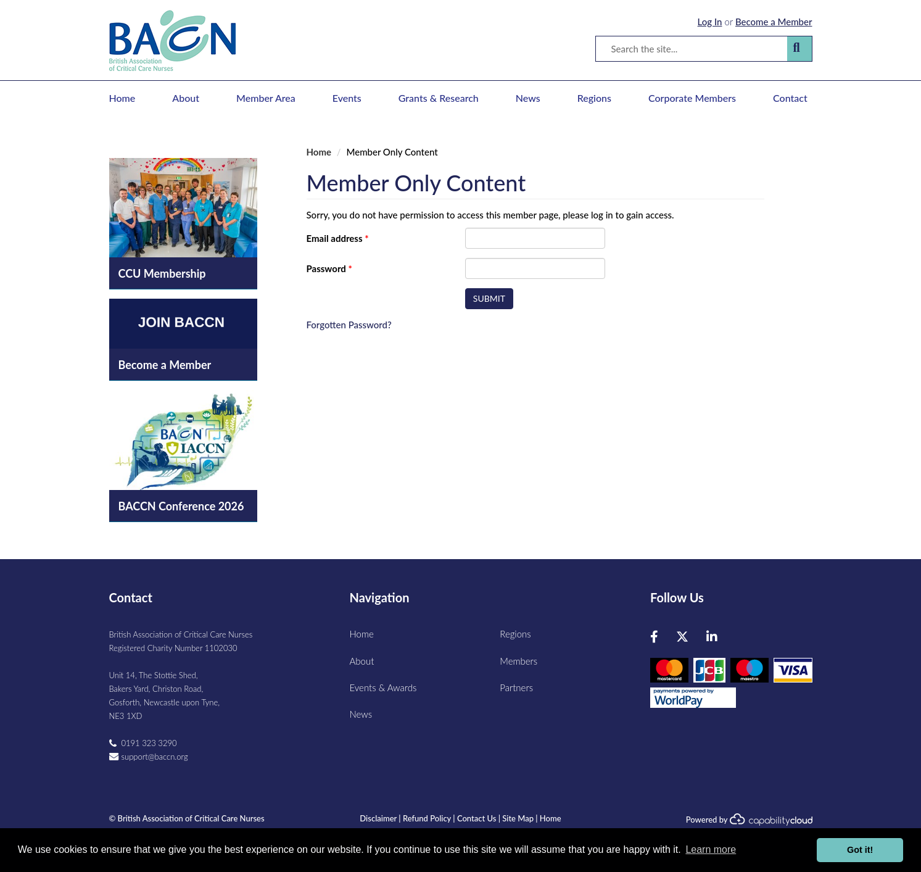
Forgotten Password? (349, 324)
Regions (594, 98)
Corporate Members (692, 98)
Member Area (265, 98)
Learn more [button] (710, 849)
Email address (338, 238)
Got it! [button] (860, 850)
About (185, 98)
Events (346, 98)
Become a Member (773, 21)
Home (122, 98)
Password (329, 268)
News (528, 98)
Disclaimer (378, 818)
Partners (516, 687)
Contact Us (476, 818)
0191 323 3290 (149, 743)
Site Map (518, 818)
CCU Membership (162, 273)
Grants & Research (439, 98)
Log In (710, 21)
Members (518, 660)
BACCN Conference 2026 (181, 506)
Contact (790, 98)
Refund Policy (427, 818)
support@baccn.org (155, 757)
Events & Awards (383, 687)
